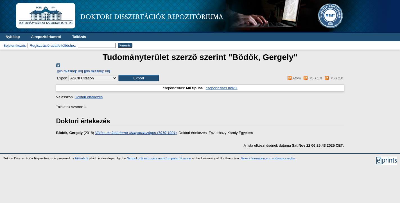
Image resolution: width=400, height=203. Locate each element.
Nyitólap (13, 37)
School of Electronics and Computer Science (159, 158)
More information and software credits (268, 158)
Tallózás (79, 37)
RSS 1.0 (312, 78)
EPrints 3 (81, 158)
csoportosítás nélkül (222, 88)
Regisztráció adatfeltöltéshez (53, 45)
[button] (138, 78)
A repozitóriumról (46, 37)
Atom (293, 78)
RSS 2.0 (333, 78)
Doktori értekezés (89, 97)
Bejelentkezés (14, 45)
